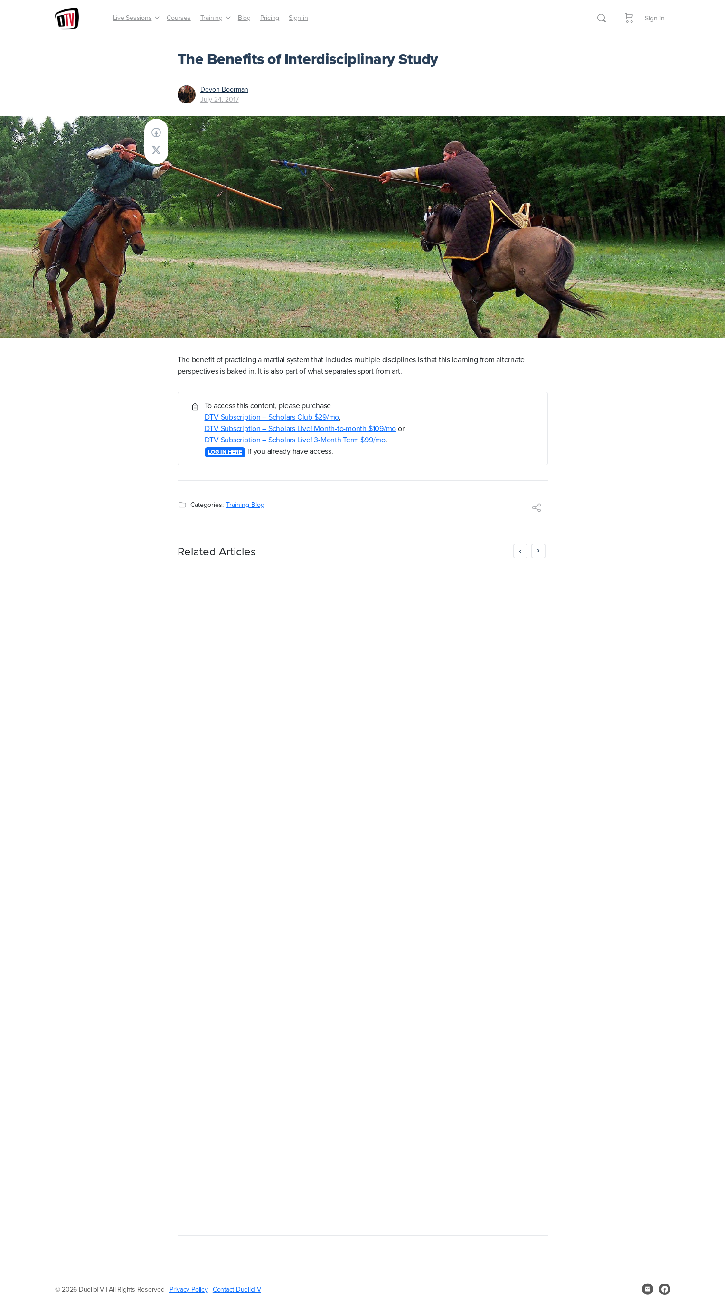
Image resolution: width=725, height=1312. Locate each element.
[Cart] (629, 18)
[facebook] (664, 1289)
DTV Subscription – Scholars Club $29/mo (272, 417)
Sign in (655, 18)
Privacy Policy (188, 1289)
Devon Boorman (224, 89)
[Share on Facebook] (156, 132)
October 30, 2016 (428, 1194)
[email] (647, 1289)
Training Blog (245, 504)
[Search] (601, 18)
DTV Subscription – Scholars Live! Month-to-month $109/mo (300, 428)
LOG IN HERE (225, 452)
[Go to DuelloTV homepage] (67, 16)
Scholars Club (430, 628)
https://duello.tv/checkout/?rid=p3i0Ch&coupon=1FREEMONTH (432, 962)
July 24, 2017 (219, 99)
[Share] (536, 509)
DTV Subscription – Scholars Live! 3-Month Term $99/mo (295, 439)
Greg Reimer (234, 950)
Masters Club (482, 628)
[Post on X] (156, 150)
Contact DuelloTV (237, 1289)
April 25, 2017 (233, 959)
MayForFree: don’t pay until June (250, 579)
